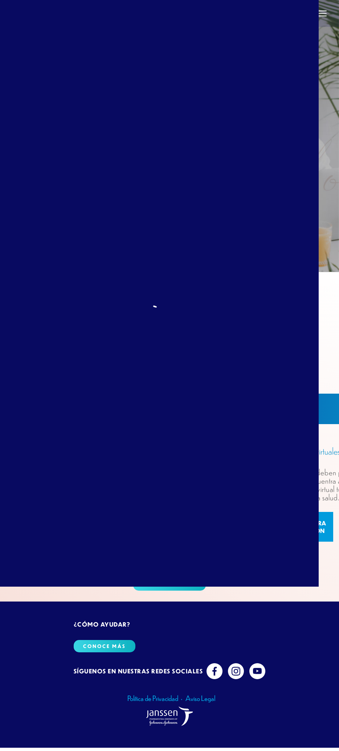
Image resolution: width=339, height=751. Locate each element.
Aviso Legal (200, 698)
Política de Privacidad (152, 698)
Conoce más (169, 583)
